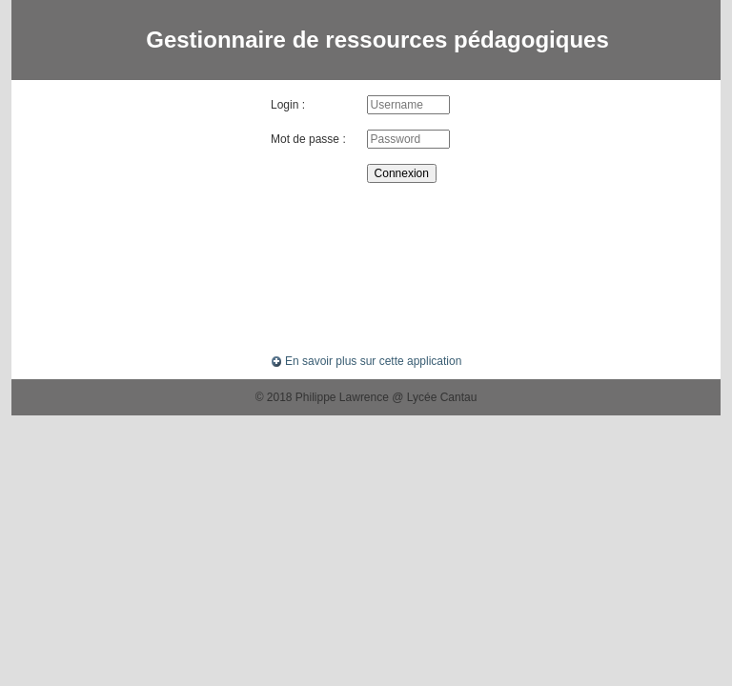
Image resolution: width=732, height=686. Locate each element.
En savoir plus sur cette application (366, 361)
